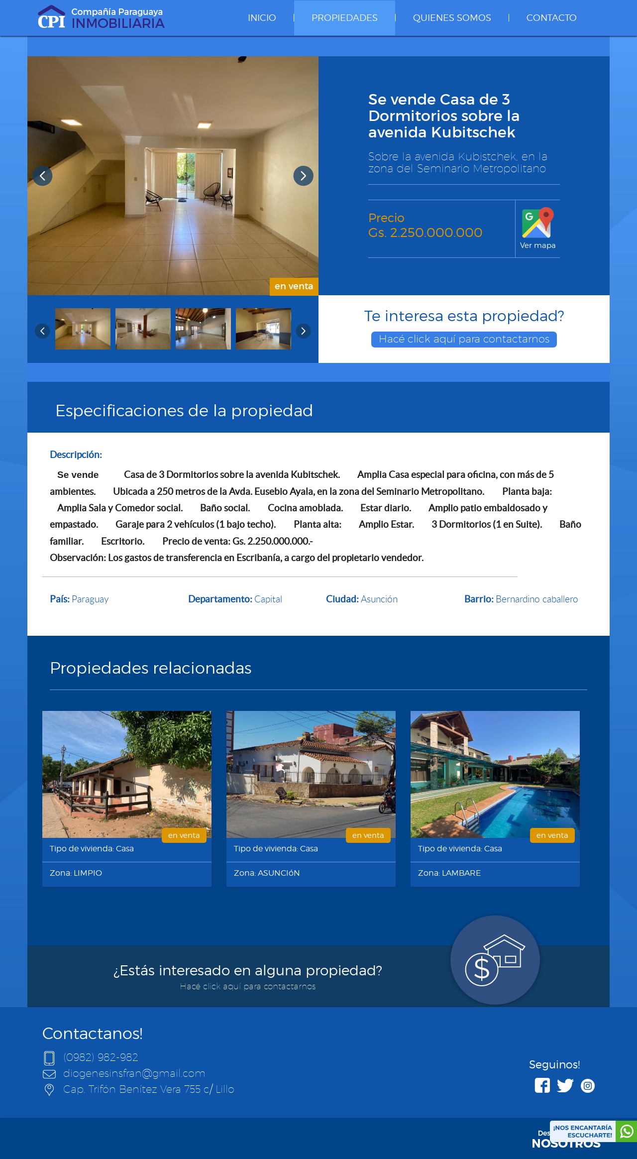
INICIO (262, 17)
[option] (172, 175)
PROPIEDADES (345, 17)
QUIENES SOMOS (452, 17)
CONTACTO (552, 17)
